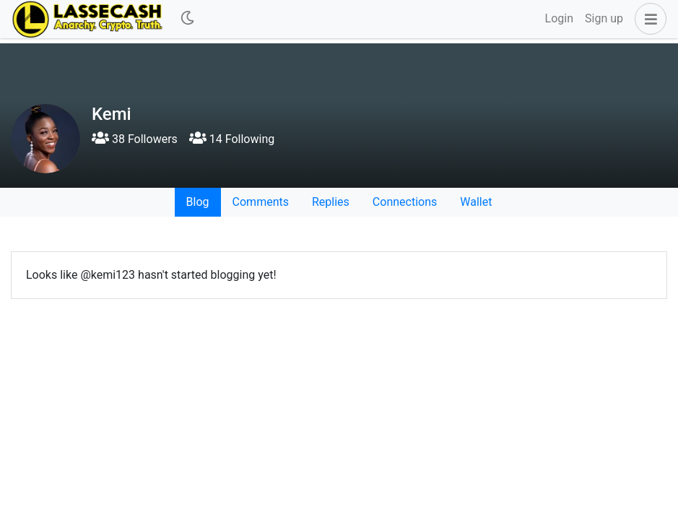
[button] (647, 19)
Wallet (476, 202)
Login (559, 18)
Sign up (604, 18)
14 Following (231, 139)
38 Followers (135, 139)
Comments (260, 202)
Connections (405, 202)
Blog (197, 202)
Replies (330, 202)
